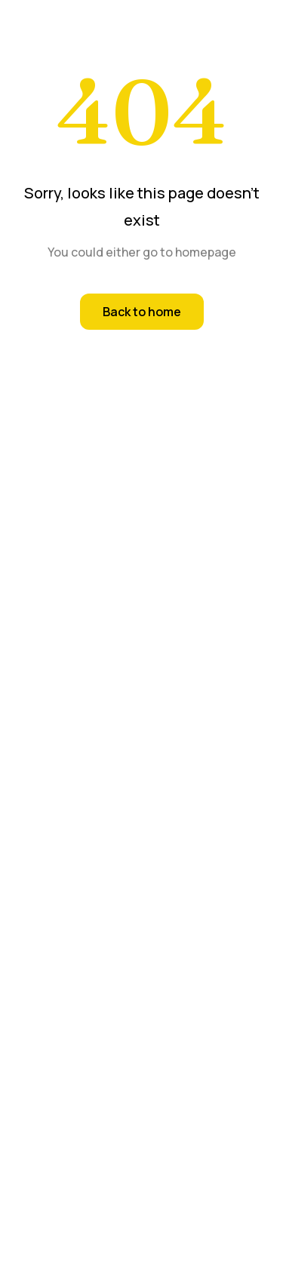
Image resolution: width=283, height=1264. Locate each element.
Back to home (142, 311)
